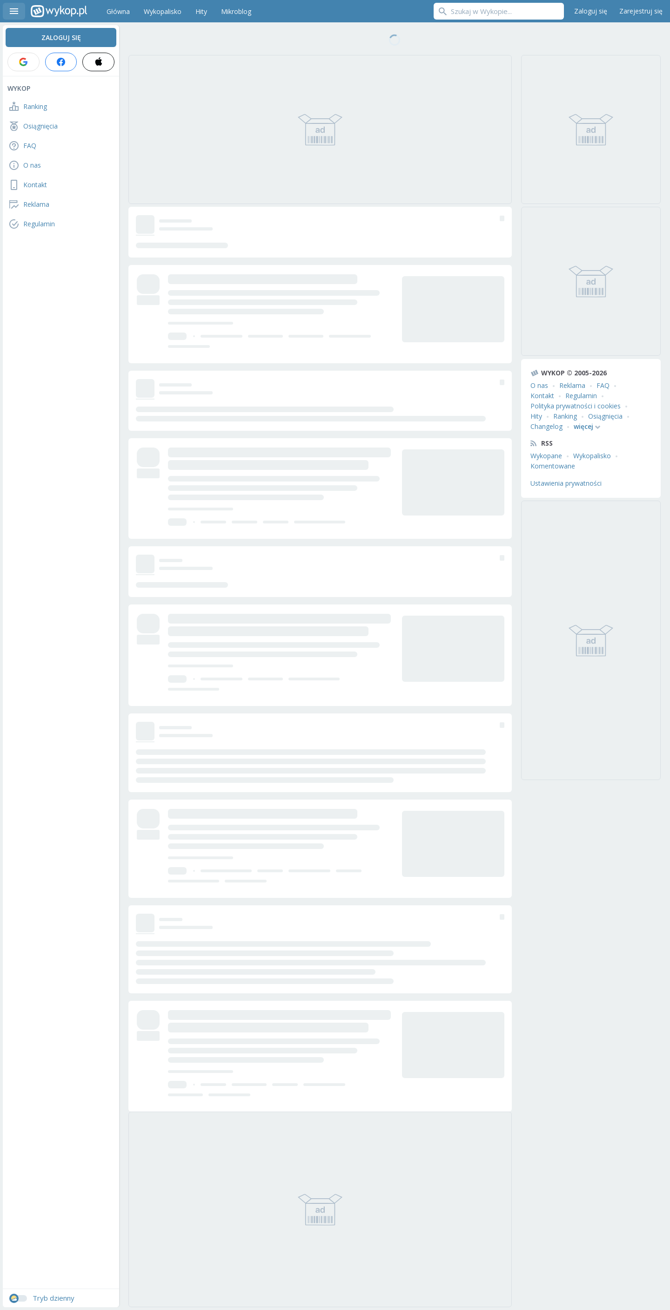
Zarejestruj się (641, 11)
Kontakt (542, 395)
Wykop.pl (59, 11)
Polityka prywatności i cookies (575, 405)
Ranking (565, 416)
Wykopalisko (592, 455)
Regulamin (581, 395)
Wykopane (546, 455)
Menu (14, 11)
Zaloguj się (590, 11)
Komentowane (552, 466)
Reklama (572, 385)
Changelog (546, 426)
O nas (539, 385)
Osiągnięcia (605, 416)
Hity (536, 416)
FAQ (603, 385)
